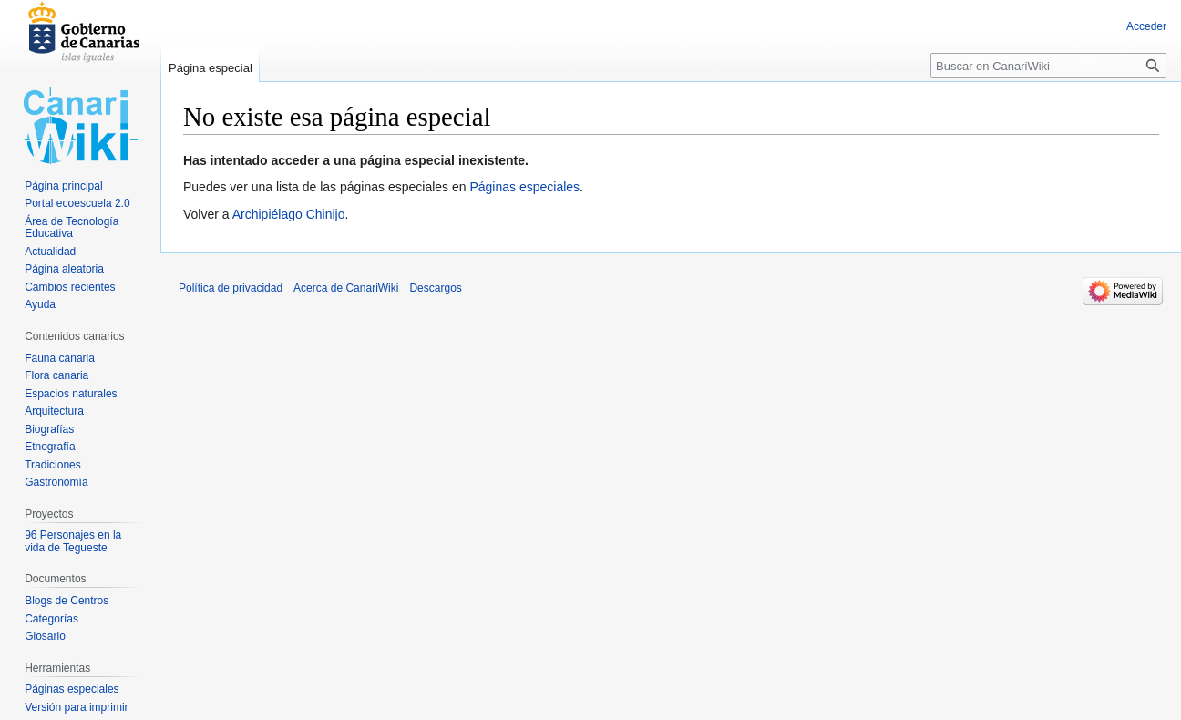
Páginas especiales (524, 187)
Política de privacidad (230, 288)
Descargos (435, 288)
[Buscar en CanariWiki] (1048, 65)
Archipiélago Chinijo (288, 214)
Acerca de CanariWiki (345, 288)
